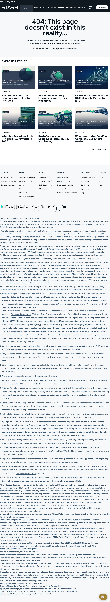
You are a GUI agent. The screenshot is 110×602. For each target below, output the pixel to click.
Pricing (61, 7)
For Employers (6, 189)
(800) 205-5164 (35, 583)
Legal (2, 218)
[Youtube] (64, 208)
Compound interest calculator (67, 193)
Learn (53, 7)
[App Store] (22, 207)
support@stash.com (15, 583)
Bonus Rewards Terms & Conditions (18, 317)
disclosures (32, 552)
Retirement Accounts (8, 181)
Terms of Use (41, 514)
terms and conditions (35, 447)
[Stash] (10, 7)
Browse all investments (27, 197)
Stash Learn (51, 48)
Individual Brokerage (8, 177)
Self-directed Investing (27, 177)
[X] (43, 208)
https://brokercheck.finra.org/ (13, 540)
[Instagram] (35, 208)
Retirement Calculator (64, 189)
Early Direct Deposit (46, 185)
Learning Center (62, 177)
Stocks (21, 185)
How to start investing (64, 181)
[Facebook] (56, 208)
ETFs (21, 189)
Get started (102, 7)
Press (100, 185)
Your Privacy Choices (31, 218)
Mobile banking (44, 177)
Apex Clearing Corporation (29, 531)
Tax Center (85, 181)
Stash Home (38, 48)
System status (86, 189)
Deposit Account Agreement (82, 255)
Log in (90, 7)
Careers (101, 181)
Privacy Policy (13, 218)
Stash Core (85, 185)
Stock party (23, 193)
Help (82, 193)
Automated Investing (26, 181)
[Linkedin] (49, 208)
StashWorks (71, 7)
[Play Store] (7, 207)
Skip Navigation (7, 1)
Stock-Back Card (45, 181)
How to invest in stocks (65, 185)
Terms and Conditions (30, 221)
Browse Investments (67, 48)
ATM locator (43, 189)
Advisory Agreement (55, 255)
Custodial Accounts (8, 185)
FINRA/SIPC (64, 528)
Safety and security (88, 177)
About (101, 177)
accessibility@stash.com (11, 557)
